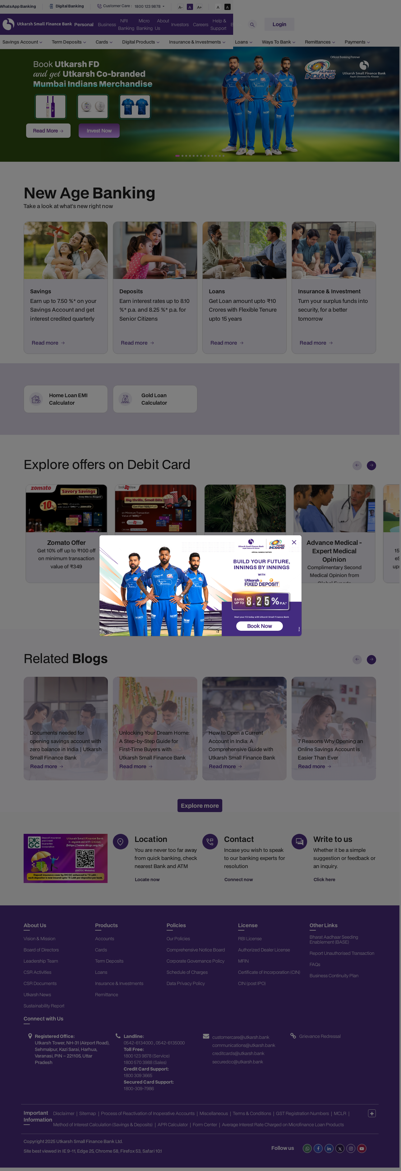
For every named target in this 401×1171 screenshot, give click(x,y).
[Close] (293, 542)
